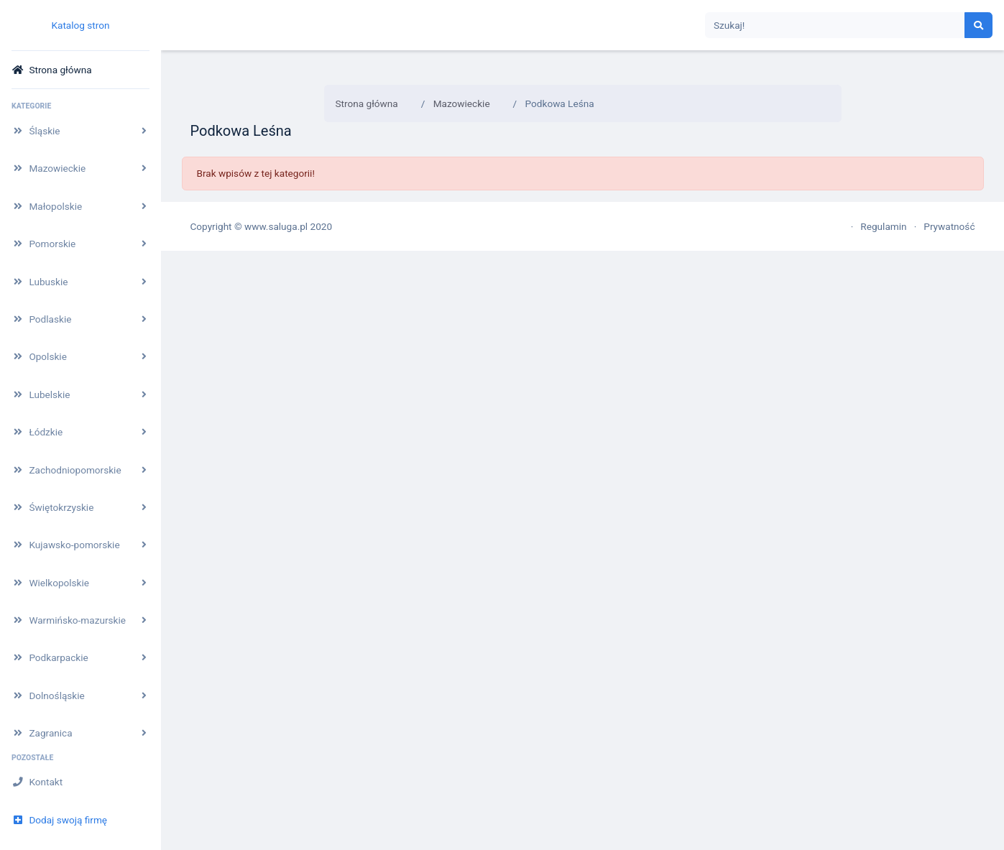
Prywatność (949, 226)
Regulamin (883, 226)
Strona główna (367, 103)
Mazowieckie (461, 103)
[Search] (835, 25)
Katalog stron (80, 25)
